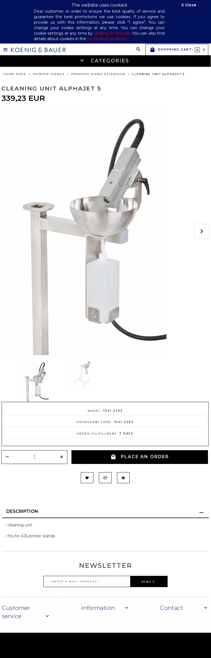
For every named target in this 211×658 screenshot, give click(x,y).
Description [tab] (22, 511)
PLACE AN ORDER (139, 457)
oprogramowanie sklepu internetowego (168, 645)
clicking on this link (112, 33)
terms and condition (106, 38)
